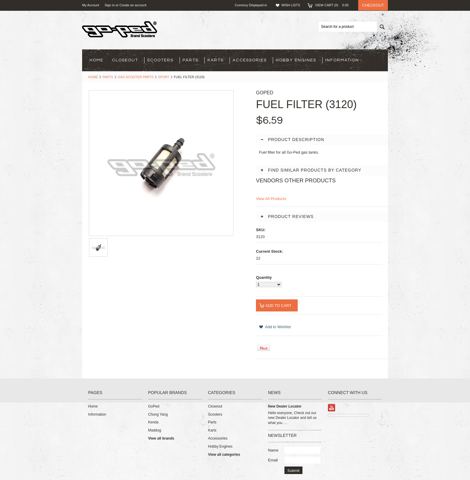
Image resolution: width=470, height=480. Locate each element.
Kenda (153, 422)
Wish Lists (290, 5)
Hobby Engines (296, 60)
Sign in (110, 5)
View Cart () (333, 5)
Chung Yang (158, 414)
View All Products (271, 198)
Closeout (125, 60)
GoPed (153, 406)
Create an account (132, 5)
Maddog (154, 430)
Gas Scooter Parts (135, 77)
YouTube (331, 407)
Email (273, 460)
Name (273, 450)
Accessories (250, 60)
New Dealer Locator (285, 406)
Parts (190, 60)
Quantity (264, 277)
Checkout (373, 5)
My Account (90, 5)
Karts (215, 60)
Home (93, 77)
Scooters (160, 60)
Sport (163, 77)
